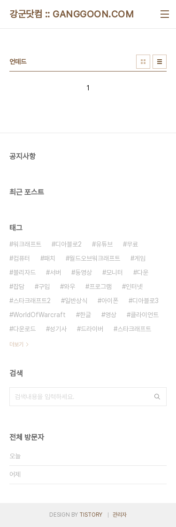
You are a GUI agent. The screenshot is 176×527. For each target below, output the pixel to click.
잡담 (18, 286)
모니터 (114, 272)
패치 (49, 258)
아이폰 (109, 300)
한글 (85, 315)
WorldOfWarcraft (39, 315)
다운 (142, 272)
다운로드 (24, 329)
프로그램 (100, 286)
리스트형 (160, 62)
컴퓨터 (21, 258)
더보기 (16, 344)
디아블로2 (68, 244)
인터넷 (134, 286)
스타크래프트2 (32, 300)
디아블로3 (145, 300)
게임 (139, 258)
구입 (44, 286)
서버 (55, 272)
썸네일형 (143, 62)
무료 (132, 244)
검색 (157, 397)
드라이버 (92, 329)
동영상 (83, 272)
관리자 (120, 514)
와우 (69, 286)
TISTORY (90, 514)
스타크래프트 (134, 329)
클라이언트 (144, 315)
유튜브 (104, 244)
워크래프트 (27, 244)
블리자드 (24, 272)
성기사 (58, 329)
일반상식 (76, 300)
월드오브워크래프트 (94, 258)
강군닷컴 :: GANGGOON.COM (71, 14)
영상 (110, 315)
